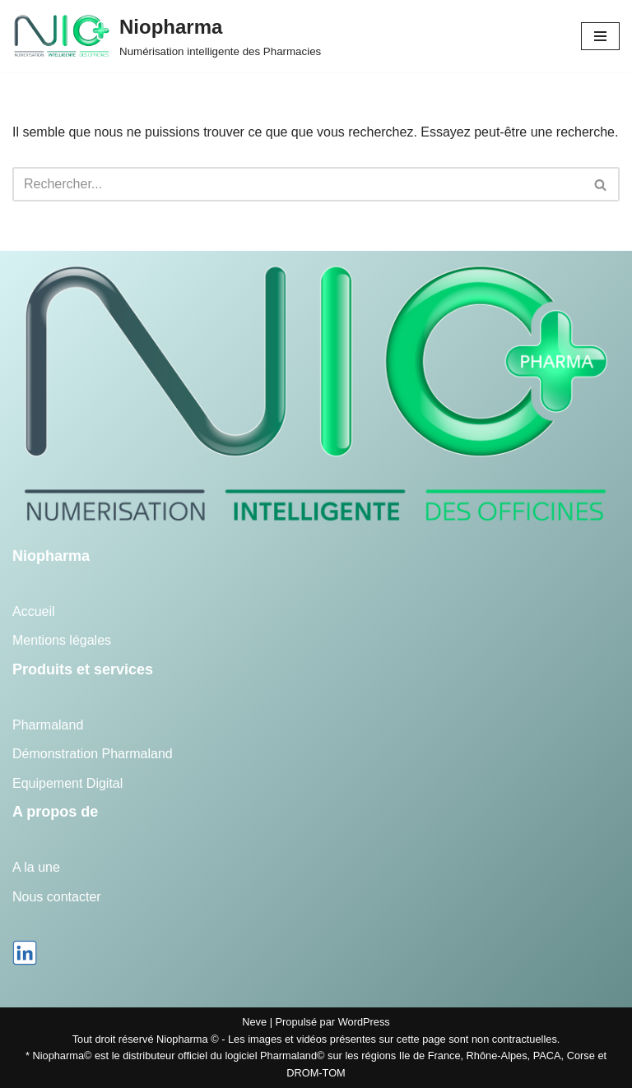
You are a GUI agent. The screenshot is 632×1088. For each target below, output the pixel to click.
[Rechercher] (297, 184)
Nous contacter (56, 897)
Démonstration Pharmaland (92, 754)
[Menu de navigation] (600, 36)
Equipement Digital (67, 783)
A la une (36, 867)
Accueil (33, 611)
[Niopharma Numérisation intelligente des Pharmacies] (166, 36)
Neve (254, 1022)
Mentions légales (61, 640)
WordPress (364, 1022)
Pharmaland (47, 725)
